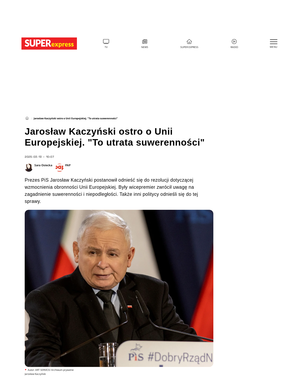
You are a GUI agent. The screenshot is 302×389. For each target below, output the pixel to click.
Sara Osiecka (43, 165)
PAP (68, 165)
